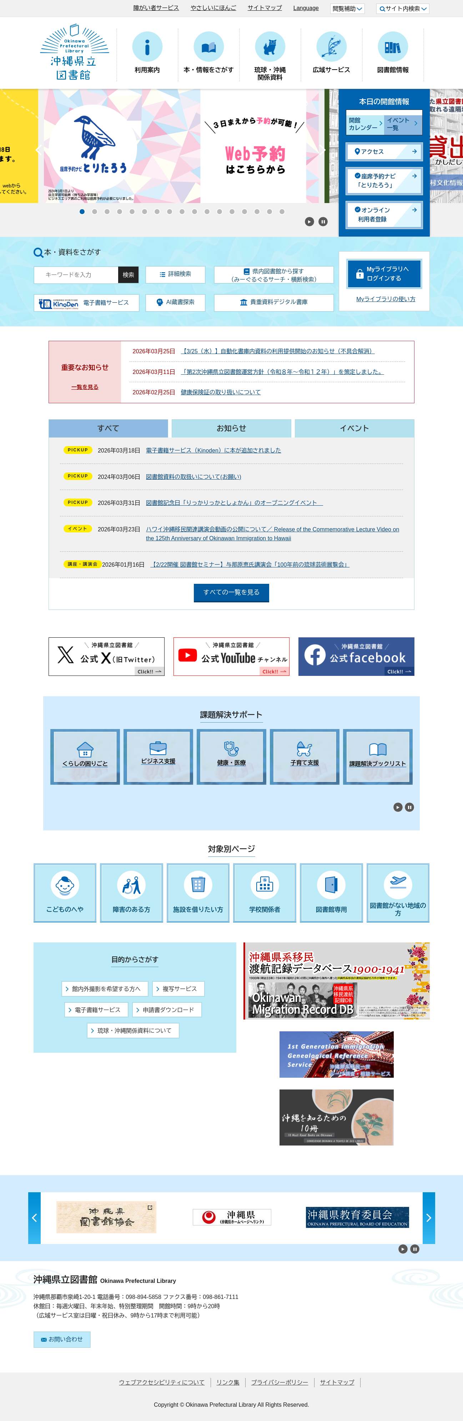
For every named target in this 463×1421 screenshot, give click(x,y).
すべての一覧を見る (231, 592)
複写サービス (176, 989)
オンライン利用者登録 (372, 215)
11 (204, 209)
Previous (39, 151)
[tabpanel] (85, 757)
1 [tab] (53, 791)
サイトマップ (265, 8)
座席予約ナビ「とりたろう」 (375, 181)
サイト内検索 (403, 9)
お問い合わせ (62, 1339)
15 (254, 209)
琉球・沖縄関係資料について (131, 1031)
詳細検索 (175, 274)
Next (322, 151)
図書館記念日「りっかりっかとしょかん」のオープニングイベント (234, 503)
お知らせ (231, 428)
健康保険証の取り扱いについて (221, 392)
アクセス (369, 151)
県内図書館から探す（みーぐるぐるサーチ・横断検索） (273, 275)
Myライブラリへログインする (388, 274)
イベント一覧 (398, 124)
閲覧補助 (347, 9)
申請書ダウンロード (165, 1010)
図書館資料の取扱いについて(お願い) (193, 477)
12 (217, 209)
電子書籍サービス (95, 1010)
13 (229, 209)
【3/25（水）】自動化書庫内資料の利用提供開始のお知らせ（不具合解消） (278, 351)
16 (267, 209)
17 (279, 209)
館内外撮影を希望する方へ (103, 989)
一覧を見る (85, 387)
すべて (108, 428)
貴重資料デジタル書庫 (273, 302)
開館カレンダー (363, 124)
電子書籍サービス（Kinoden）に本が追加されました (213, 450)
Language (306, 8)
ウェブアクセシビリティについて (162, 1383)
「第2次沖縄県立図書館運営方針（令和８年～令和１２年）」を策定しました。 (282, 372)
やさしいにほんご (213, 8)
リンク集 (228, 1383)
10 (192, 209)
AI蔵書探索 (176, 302)
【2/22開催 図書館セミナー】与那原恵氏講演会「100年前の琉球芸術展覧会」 (249, 565)
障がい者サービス (156, 8)
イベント (354, 428)
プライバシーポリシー (279, 1383)
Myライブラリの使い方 (385, 299)
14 (242, 209)
